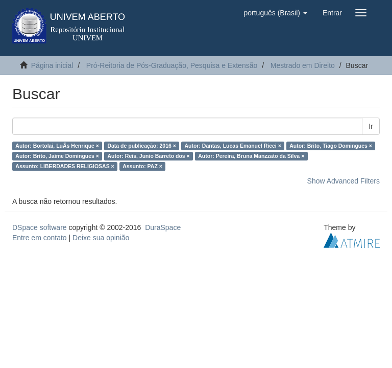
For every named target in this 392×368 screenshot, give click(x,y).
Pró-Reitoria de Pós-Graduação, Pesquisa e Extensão (171, 65)
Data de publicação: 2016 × (141, 146)
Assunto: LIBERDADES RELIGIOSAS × (64, 166)
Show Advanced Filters (343, 181)
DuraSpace (163, 227)
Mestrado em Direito (303, 65)
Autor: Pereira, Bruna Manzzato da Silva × (251, 156)
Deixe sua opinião (100, 238)
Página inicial (52, 65)
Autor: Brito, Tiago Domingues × (330, 146)
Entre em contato (39, 238)
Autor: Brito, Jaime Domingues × (57, 156)
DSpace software (39, 227)
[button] (275, 13)
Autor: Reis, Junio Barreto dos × (148, 156)
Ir (371, 126)
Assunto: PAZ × (142, 166)
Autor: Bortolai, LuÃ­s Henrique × (57, 146)
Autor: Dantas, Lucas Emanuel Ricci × (232, 146)
